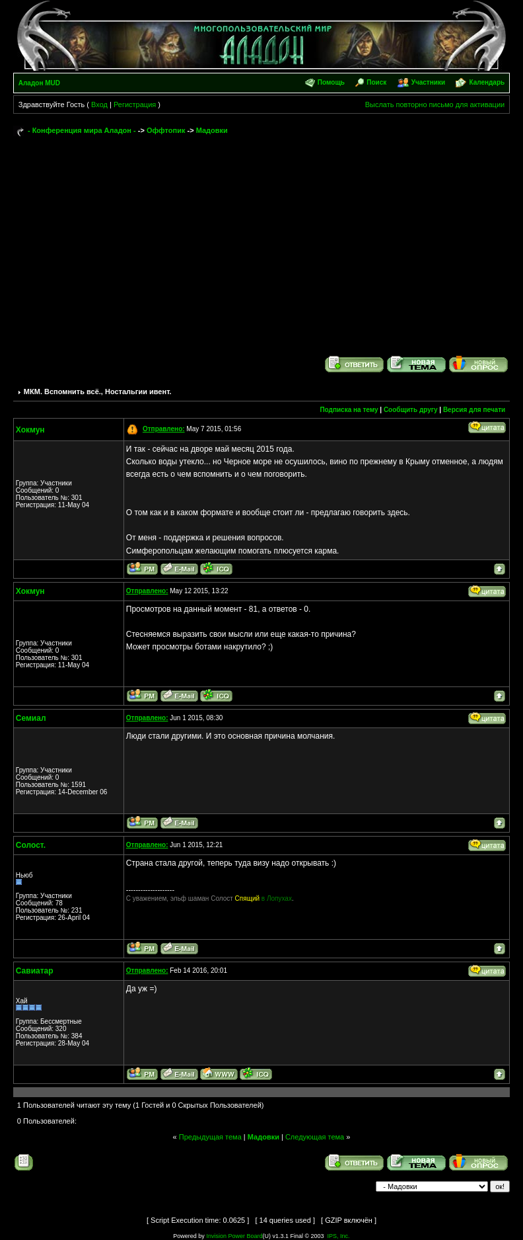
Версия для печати (474, 409)
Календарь (487, 82)
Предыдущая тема (210, 1137)
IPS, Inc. (339, 1236)
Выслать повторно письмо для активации (435, 104)
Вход (99, 104)
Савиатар (34, 970)
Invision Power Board (234, 1236)
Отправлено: (164, 429)
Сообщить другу (411, 409)
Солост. (31, 845)
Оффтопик (166, 130)
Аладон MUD (39, 83)
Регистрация (135, 104)
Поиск (376, 82)
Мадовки (212, 130)
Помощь (331, 82)
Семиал (31, 718)
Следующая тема (314, 1137)
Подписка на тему (349, 409)
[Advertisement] (261, 239)
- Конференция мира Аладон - (82, 130)
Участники (428, 82)
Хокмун (30, 429)
